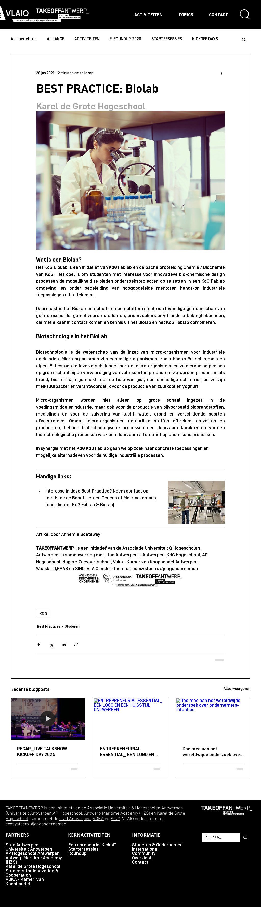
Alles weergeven (237, 689)
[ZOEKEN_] (217, 837)
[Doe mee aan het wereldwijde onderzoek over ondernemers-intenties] (213, 719)
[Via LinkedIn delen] (63, 644)
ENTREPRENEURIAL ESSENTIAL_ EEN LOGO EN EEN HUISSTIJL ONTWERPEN (129, 751)
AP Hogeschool (67, 813)
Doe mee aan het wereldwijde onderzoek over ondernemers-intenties (212, 751)
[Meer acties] (222, 73)
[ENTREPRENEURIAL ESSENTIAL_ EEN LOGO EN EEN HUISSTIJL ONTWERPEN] (130, 719)
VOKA (98, 819)
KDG (43, 613)
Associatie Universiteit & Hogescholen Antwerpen (135, 808)
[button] (243, 39)
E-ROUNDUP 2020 (125, 39)
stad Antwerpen (75, 819)
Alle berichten (24, 39)
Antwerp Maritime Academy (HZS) (117, 813)
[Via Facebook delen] (38, 644)
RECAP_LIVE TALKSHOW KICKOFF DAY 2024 (42, 751)
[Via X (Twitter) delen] (51, 644)
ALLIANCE (55, 39)
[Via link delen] (76, 644)
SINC (115, 819)
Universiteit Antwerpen (29, 813)
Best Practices (48, 626)
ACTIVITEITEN (86, 39)
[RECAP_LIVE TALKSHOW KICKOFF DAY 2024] (48, 719)
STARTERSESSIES (166, 39)
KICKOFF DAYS (205, 39)
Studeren (72, 626)
